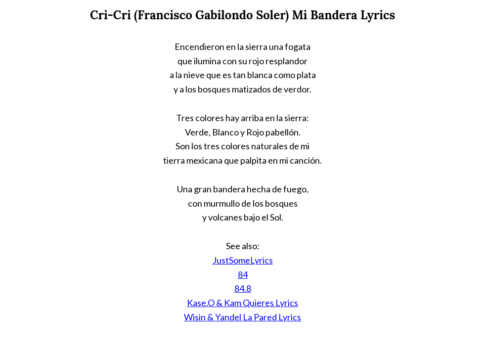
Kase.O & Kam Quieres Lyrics (242, 302)
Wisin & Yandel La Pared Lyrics (242, 317)
